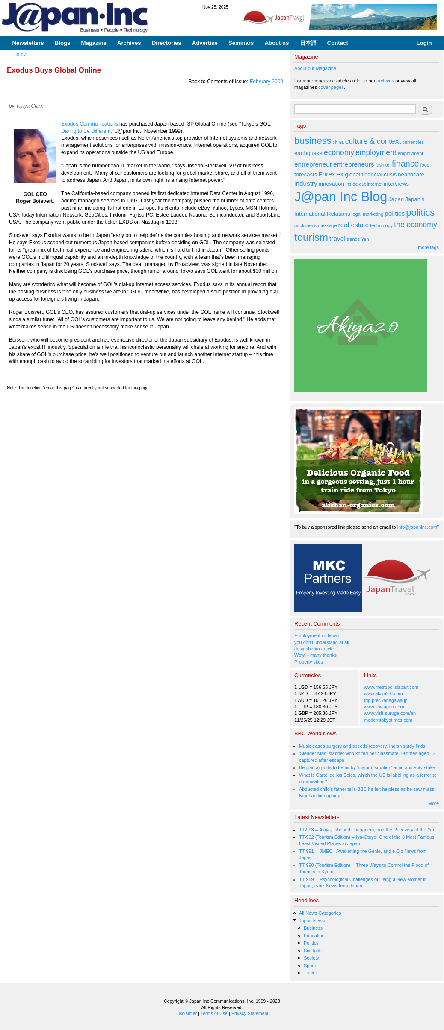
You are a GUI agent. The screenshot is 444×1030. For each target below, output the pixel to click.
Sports (310, 965)
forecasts (305, 174)
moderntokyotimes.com (388, 720)
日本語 (308, 43)
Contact (337, 43)
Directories (166, 43)
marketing (373, 214)
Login (424, 43)
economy (339, 152)
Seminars (241, 43)
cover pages (331, 87)
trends (353, 239)
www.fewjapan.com (384, 706)
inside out (356, 184)
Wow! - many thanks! (316, 655)
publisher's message (315, 225)
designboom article (314, 648)
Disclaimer (186, 1013)
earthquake (308, 153)
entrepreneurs (353, 164)
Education (314, 935)
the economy (415, 224)
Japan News (312, 920)
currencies (413, 142)
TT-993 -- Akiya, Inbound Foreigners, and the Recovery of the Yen (367, 829)
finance (405, 163)
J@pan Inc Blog (340, 196)
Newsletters (28, 43)
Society (311, 957)
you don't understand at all (321, 642)
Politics (311, 942)
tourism (311, 237)
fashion (383, 164)
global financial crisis (371, 174)
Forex (326, 174)
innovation (331, 184)
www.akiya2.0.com (383, 693)
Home (19, 53)
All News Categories (320, 913)
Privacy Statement (250, 1013)
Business (313, 928)
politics (395, 213)
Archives (129, 43)
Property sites (308, 661)
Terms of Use (214, 1013)
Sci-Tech (313, 950)
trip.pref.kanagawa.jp (386, 700)
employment (376, 152)
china (338, 142)
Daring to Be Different (85, 131)
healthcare (411, 174)
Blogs (63, 43)
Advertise (205, 43)
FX (340, 174)
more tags (428, 247)
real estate (353, 224)
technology (381, 225)
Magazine (93, 43)
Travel (310, 972)
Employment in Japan (316, 635)
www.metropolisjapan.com (391, 687)
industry (305, 183)
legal (356, 214)
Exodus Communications (89, 124)
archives (385, 80)
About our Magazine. (315, 68)
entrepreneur (313, 164)
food (424, 164)
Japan (396, 199)
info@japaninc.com (417, 527)
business (313, 140)
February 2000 (266, 82)
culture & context (373, 141)
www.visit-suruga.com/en (390, 713)
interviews (396, 184)
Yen (365, 239)
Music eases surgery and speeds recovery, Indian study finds (362, 746)
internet (375, 184)
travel (337, 238)
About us (276, 43)
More (433, 803)
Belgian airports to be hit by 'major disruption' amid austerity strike (367, 767)
